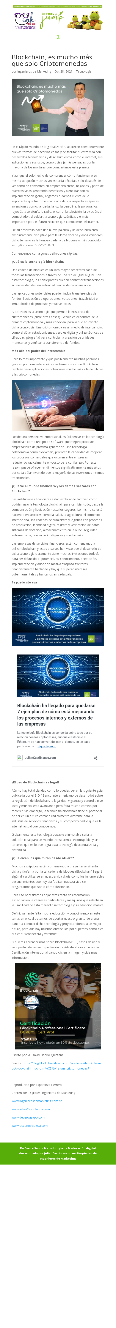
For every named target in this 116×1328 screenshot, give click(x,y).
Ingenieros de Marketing (34, 71)
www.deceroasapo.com (28, 1117)
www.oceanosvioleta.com (30, 1126)
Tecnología (83, 71)
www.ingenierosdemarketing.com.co (37, 1101)
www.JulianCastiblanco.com (31, 1109)
